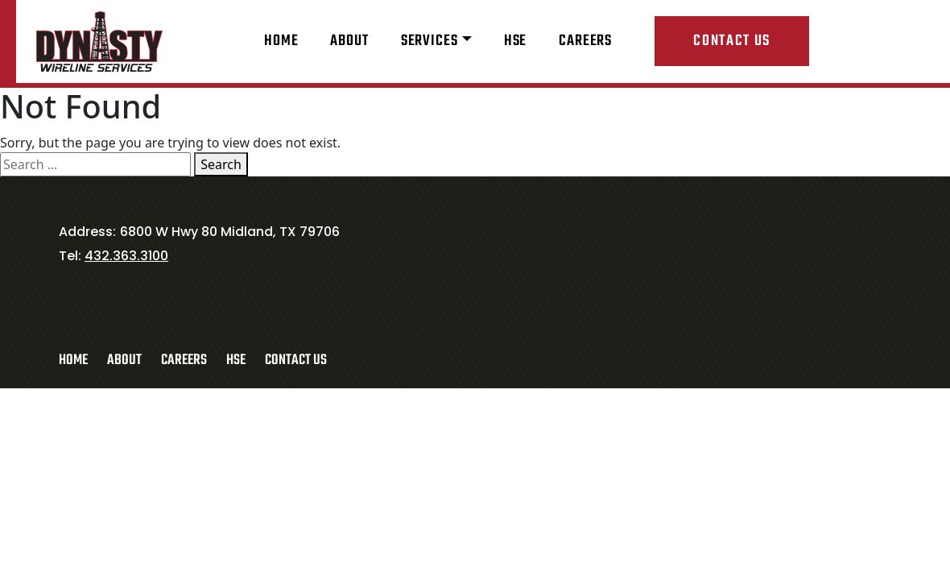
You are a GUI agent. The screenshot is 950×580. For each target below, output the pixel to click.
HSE (515, 41)
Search (221, 164)
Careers (585, 41)
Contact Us (731, 41)
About (349, 41)
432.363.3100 (126, 255)
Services (429, 41)
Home (281, 41)
